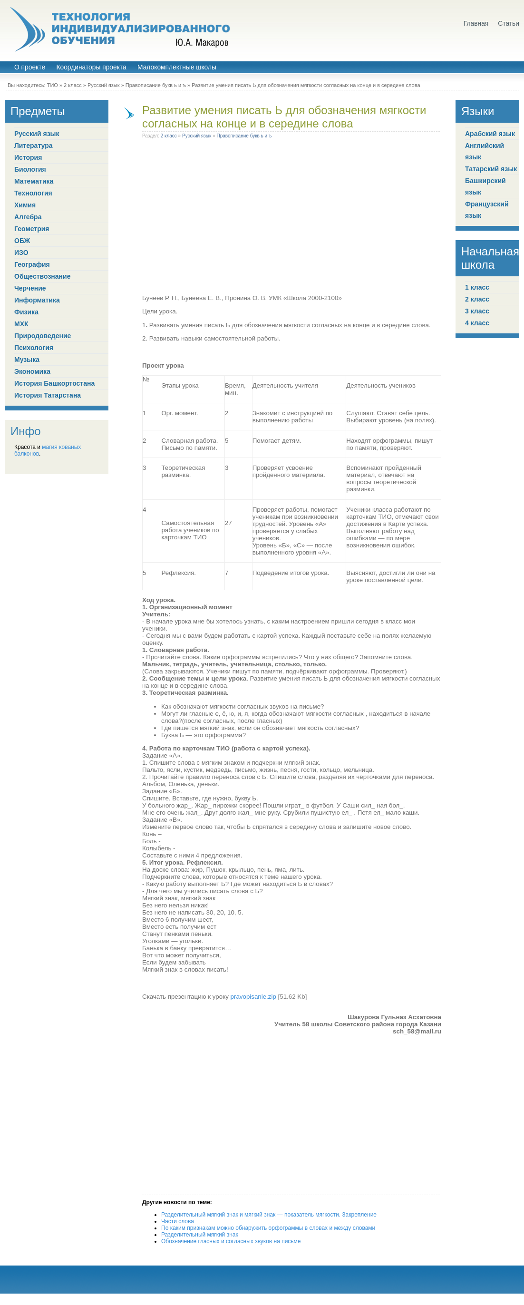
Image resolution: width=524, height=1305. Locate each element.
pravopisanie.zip (253, 996)
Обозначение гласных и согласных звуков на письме (231, 1241)
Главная (476, 23)
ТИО (52, 85)
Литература (33, 145)
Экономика (32, 371)
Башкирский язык (485, 186)
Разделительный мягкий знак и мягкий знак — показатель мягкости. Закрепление (269, 1214)
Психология (33, 347)
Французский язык (487, 209)
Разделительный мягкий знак (199, 1234)
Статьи (508, 23)
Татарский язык (491, 169)
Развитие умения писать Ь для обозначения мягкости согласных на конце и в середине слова (284, 117)
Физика (26, 312)
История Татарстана (47, 395)
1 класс (477, 287)
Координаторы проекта (91, 67)
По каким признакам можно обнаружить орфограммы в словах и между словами (268, 1228)
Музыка (26, 359)
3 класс (477, 311)
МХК (21, 324)
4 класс (477, 323)
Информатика (37, 300)
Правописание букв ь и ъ (156, 85)
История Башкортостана (54, 383)
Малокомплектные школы (176, 67)
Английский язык (484, 151)
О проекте (29, 67)
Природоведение (42, 336)
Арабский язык (490, 133)
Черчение (30, 288)
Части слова (177, 1221)
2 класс (73, 85)
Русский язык (103, 85)
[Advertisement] (89, 218)
